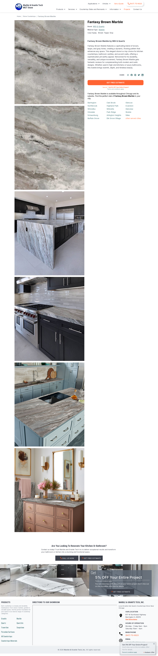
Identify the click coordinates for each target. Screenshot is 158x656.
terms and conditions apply (104, 581)
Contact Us (137, 9)
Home (19, 16)
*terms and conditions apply (115, 89)
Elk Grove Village (114, 118)
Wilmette (110, 109)
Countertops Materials (9, 640)
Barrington (92, 103)
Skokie (128, 112)
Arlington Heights (114, 115)
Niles (128, 115)
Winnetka (91, 109)
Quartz (3, 622)
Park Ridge (111, 112)
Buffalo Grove (93, 118)
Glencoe (129, 103)
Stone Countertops (29, 16)
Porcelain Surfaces (8, 631)
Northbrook (92, 106)
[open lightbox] (49, 62)
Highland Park (112, 106)
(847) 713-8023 (132, 635)
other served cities (133, 118)
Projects (127, 9)
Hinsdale (91, 112)
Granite (3, 618)
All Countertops (6, 636)
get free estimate (116, 83)
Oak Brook (111, 103)
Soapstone (20, 627)
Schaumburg (93, 115)
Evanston (129, 106)
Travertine (4, 627)
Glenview (129, 109)
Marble (19, 618)
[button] (93, 3)
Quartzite (20, 622)
